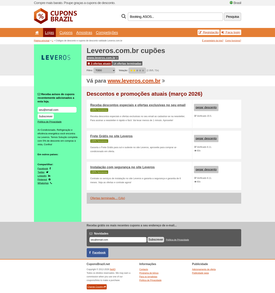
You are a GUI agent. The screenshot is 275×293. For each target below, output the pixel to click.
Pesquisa (232, 17)
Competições (107, 32)
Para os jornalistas (148, 276)
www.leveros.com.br (102, 57)
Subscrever (46, 116)
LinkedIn (42, 175)
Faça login (230, 32)
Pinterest (42, 179)
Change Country (96, 287)
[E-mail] (117, 239)
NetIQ (112, 269)
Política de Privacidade (50, 121)
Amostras (84, 32)
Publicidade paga (200, 273)
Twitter (41, 172)
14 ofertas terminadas (127, 63)
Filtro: (90, 70)
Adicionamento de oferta (204, 269)
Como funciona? (233, 40)
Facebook (43, 168)
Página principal (41, 40)
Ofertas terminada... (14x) (107, 198)
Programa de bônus (148, 273)
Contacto (143, 269)
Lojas (49, 32)
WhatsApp (43, 183)
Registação (208, 32)
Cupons (66, 32)
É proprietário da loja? (212, 40)
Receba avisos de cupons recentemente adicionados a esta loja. (56, 98)
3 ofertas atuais (99, 63)
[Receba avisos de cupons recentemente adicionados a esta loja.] (57, 110)
